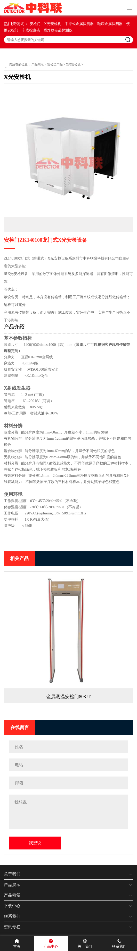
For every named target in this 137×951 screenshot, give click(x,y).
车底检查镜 (31, 30)
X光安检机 (52, 24)
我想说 (35, 843)
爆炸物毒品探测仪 (58, 30)
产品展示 (37, 64)
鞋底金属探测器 (110, 24)
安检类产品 (55, 64)
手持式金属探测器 (79, 24)
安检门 (35, 24)
